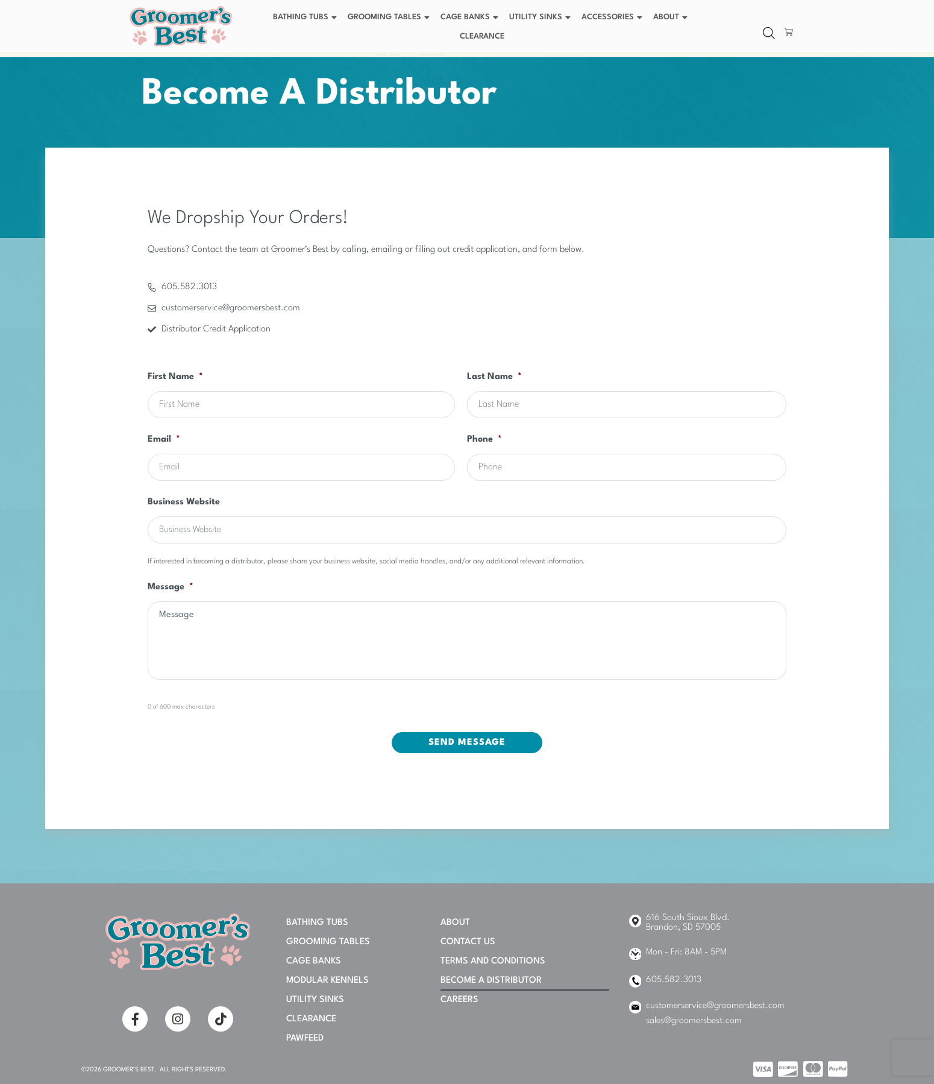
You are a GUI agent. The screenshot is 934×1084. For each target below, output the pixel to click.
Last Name (494, 376)
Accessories (613, 17)
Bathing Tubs (306, 17)
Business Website (184, 502)
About (672, 17)
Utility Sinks (541, 17)
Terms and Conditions (492, 961)
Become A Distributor (491, 980)
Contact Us (467, 942)
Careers (459, 999)
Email (164, 439)
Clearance (482, 36)
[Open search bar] (769, 33)
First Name (175, 376)
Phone (484, 439)
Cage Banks (470, 17)
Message (170, 587)
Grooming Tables (390, 17)
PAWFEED (305, 1038)
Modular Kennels (327, 980)
